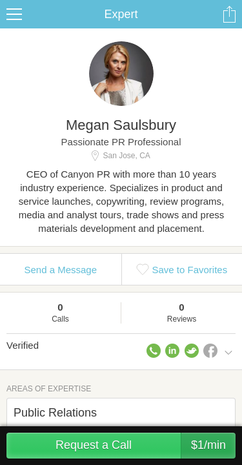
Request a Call (145, 446)
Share (229, 14)
